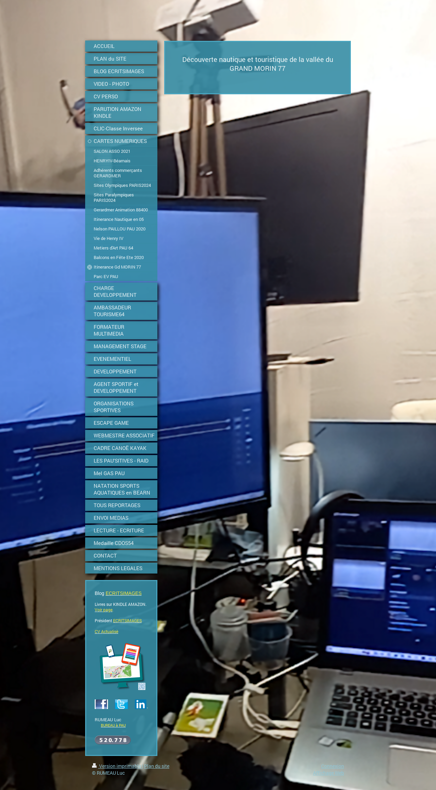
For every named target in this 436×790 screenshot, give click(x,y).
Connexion (332, 766)
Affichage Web (328, 773)
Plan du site (156, 766)
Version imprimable (117, 766)
